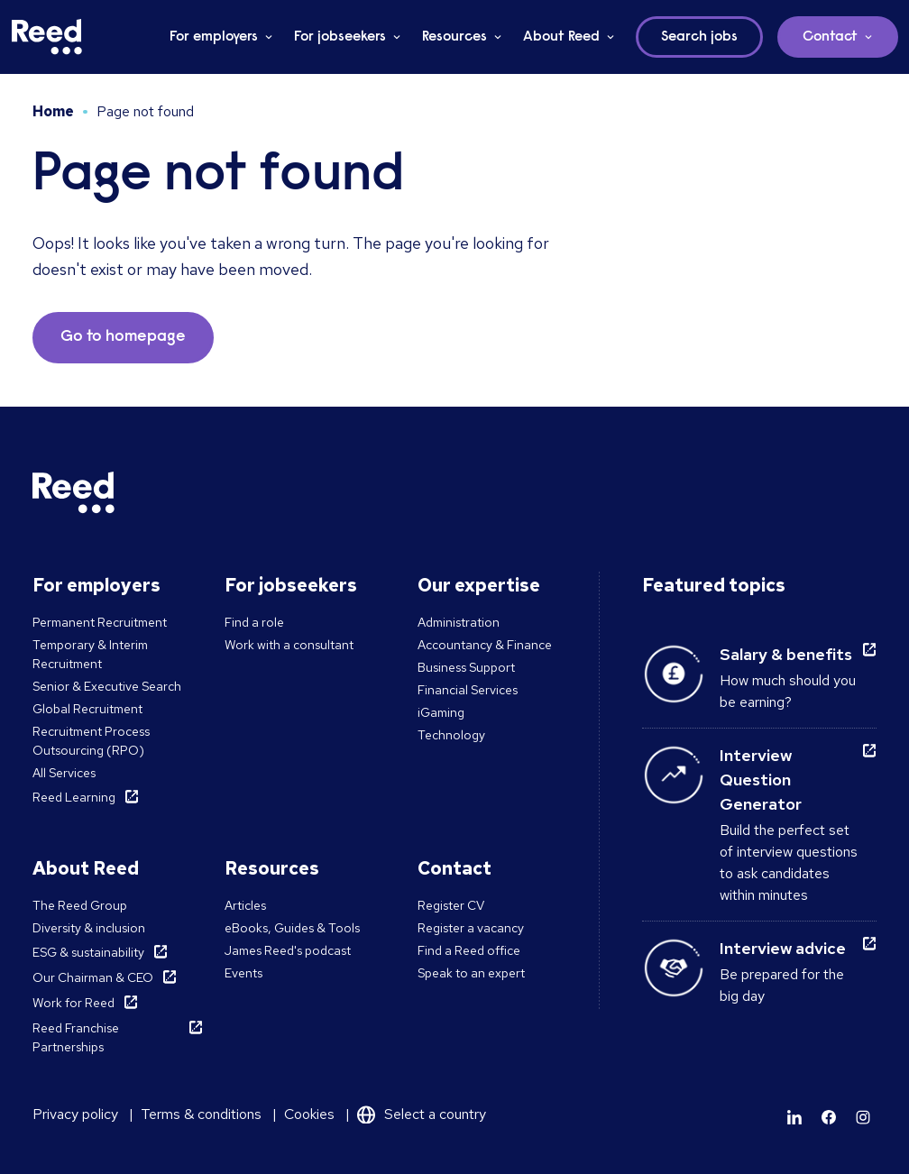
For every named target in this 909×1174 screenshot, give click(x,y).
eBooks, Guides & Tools (292, 928)
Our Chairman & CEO (92, 977)
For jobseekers (340, 37)
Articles (245, 905)
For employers (214, 37)
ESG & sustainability (88, 952)
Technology (451, 735)
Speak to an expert (471, 973)
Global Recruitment (87, 709)
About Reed (561, 37)
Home (53, 111)
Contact (830, 37)
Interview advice (783, 948)
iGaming (441, 712)
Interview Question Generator (761, 779)
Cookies (309, 1114)
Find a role (254, 622)
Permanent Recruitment (99, 622)
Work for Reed (73, 1003)
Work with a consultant (289, 645)
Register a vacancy (471, 928)
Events (243, 973)
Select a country (435, 1114)
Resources (454, 37)
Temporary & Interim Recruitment (90, 654)
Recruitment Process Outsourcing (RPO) (91, 740)
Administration (459, 622)
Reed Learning (73, 797)
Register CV (451, 905)
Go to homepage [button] (123, 337)
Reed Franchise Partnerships (75, 1037)
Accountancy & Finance (485, 645)
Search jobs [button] (699, 37)
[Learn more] (794, 1117)
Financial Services (468, 690)
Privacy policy (75, 1114)
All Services (64, 773)
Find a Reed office (469, 950)
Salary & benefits (786, 654)
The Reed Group (79, 905)
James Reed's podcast (288, 950)
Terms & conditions (201, 1114)
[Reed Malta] (47, 37)
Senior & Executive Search (106, 686)
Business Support (466, 667)
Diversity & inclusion (88, 928)
